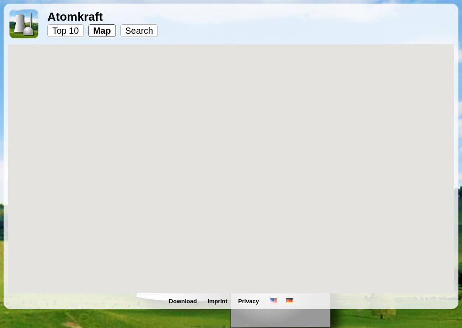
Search (139, 31)
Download (184, 301)
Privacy (249, 301)
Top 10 (65, 31)
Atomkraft (75, 16)
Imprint (218, 301)
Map (102, 31)
